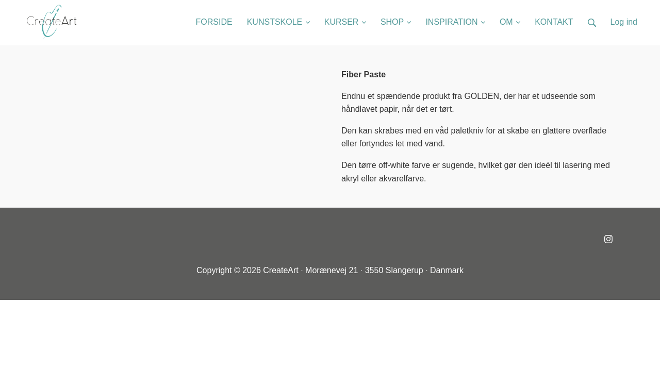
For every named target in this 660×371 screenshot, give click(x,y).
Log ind (624, 22)
